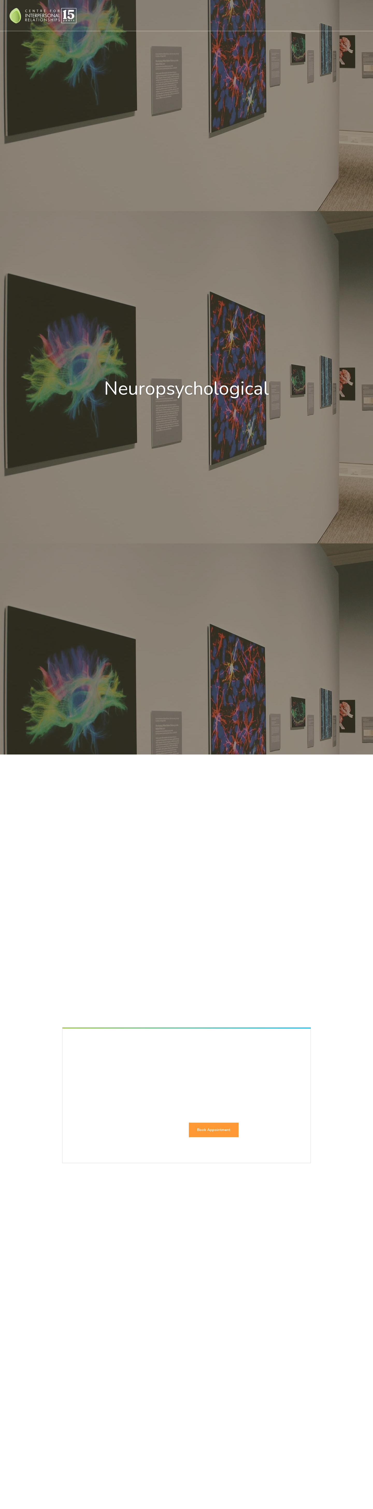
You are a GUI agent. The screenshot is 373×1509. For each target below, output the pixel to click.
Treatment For (199, 15)
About (290, 15)
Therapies (170, 15)
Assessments (230, 15)
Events (309, 15)
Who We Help (140, 15)
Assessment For (263, 15)
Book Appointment (213, 1129)
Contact (334, 15)
